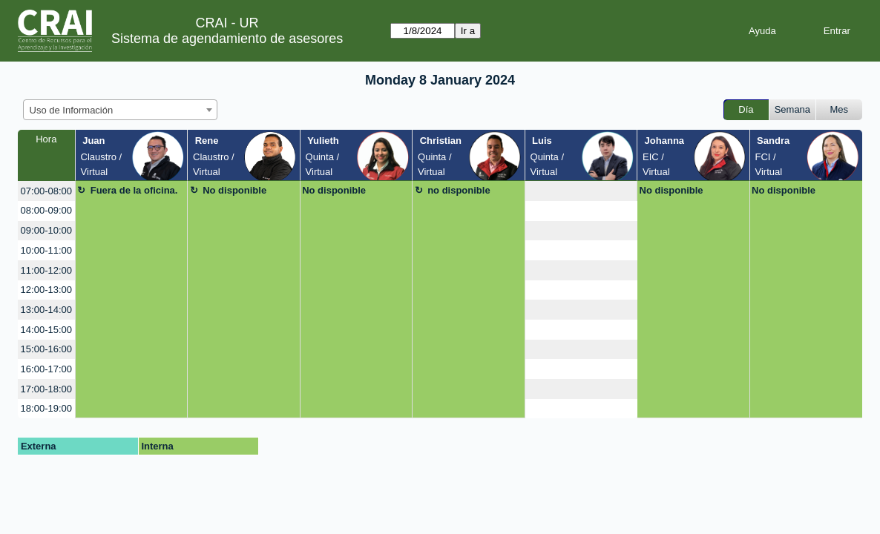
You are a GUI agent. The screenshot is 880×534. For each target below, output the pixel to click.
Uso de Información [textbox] (72, 110)
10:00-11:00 (46, 250)
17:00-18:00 (46, 389)
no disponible (458, 190)
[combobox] (120, 109)
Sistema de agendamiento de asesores (227, 38)
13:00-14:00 (46, 309)
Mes (839, 109)
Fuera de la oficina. (134, 190)
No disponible (234, 190)
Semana (792, 109)
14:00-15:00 (46, 329)
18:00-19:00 (46, 408)
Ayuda (762, 30)
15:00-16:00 (46, 349)
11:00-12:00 (46, 270)
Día (745, 109)
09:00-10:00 (46, 230)
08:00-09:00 (46, 210)
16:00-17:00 (46, 369)
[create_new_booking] (581, 191)
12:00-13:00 (46, 289)
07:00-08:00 (46, 191)
